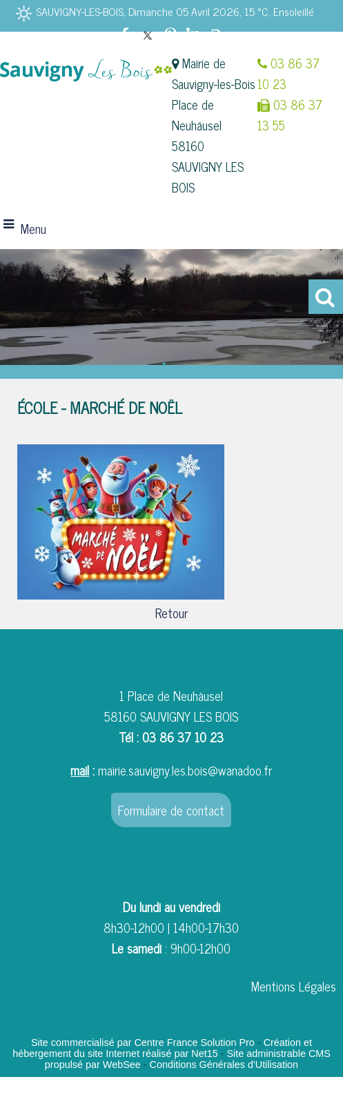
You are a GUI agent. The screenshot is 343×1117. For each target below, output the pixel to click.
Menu (33, 228)
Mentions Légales (293, 986)
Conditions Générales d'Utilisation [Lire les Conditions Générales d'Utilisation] (224, 1064)
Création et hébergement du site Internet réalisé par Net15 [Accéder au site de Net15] (162, 1048)
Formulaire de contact (171, 810)
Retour (171, 612)
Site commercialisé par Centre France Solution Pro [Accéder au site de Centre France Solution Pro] (143, 1042)
